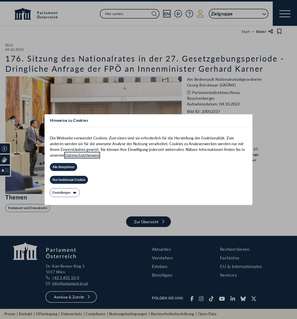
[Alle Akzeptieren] (63, 167)
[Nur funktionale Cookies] (69, 180)
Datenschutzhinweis (82, 155)
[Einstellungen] (65, 192)
